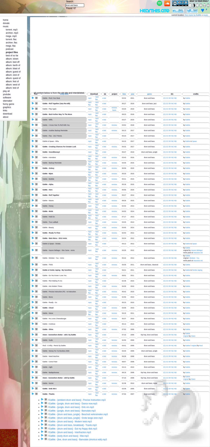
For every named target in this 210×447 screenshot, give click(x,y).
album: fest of (12, 81)
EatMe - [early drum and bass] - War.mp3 (68, 436)
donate (6, 23)
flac (96, 99)
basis (114, 110)
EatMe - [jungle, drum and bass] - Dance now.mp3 (73, 403)
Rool (201, 345)
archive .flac (11, 42)
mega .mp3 (11, 36)
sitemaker (7, 101)
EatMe (187, 98)
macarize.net (198, 253)
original (185, 336)
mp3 (89, 98)
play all (6, 91)
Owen (193, 336)
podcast (9, 49)
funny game (8, 104)
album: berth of (13, 65)
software (7, 97)
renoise (114, 108)
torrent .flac (11, 39)
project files (12, 52)
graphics (7, 107)
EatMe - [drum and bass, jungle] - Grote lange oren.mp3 (76, 418)
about (5, 117)
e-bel (104, 258)
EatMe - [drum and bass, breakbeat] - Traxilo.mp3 (73, 425)
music (205, 15)
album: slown (12, 58)
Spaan (194, 141)
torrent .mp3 (11, 29)
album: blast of (13, 68)
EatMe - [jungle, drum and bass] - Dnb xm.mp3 (71, 407)
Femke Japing (197, 270)
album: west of (13, 84)
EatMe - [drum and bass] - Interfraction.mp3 (70, 432)
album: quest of (13, 78)
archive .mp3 (12, 33)
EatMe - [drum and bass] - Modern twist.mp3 (70, 421)
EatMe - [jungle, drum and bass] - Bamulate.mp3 (72, 410)
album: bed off (12, 62)
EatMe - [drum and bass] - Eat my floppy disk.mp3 (73, 428)
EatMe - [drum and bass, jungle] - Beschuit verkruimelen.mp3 (78, 414)
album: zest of (12, 75)
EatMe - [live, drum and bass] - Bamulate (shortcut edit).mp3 (78, 439)
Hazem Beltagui (197, 250)
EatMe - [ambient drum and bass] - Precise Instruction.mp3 (77, 400)
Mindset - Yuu (194, 258)
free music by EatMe (193, 15)
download (7, 113)
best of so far (12, 55)
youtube (7, 94)
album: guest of (13, 71)
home (5, 20)
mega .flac (11, 46)
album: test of (12, 88)
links (5, 110)
